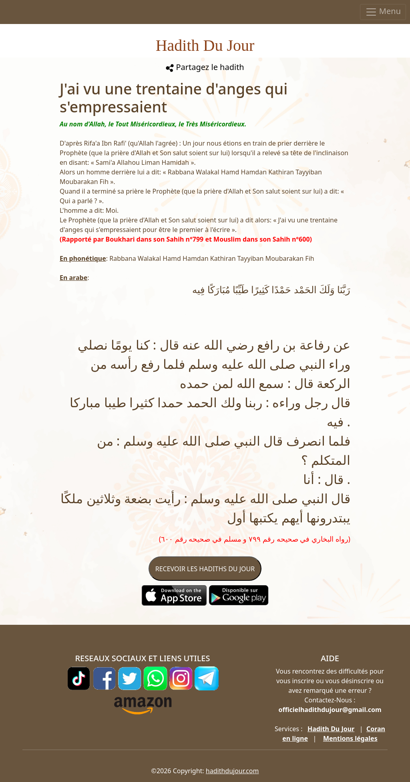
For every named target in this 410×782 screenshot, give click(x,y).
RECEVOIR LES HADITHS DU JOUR (205, 568)
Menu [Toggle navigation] (383, 12)
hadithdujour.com (232, 770)
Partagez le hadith (205, 67)
